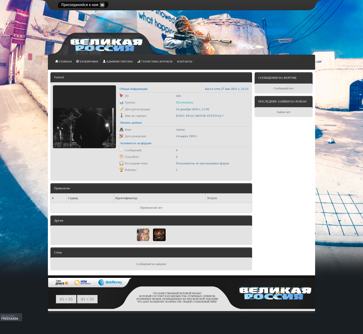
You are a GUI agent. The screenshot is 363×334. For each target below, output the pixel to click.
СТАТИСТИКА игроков (154, 61)
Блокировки (87, 61)
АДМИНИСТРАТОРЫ (118, 61)
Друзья (58, 220)
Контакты (184, 61)
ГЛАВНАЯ (63, 61)
